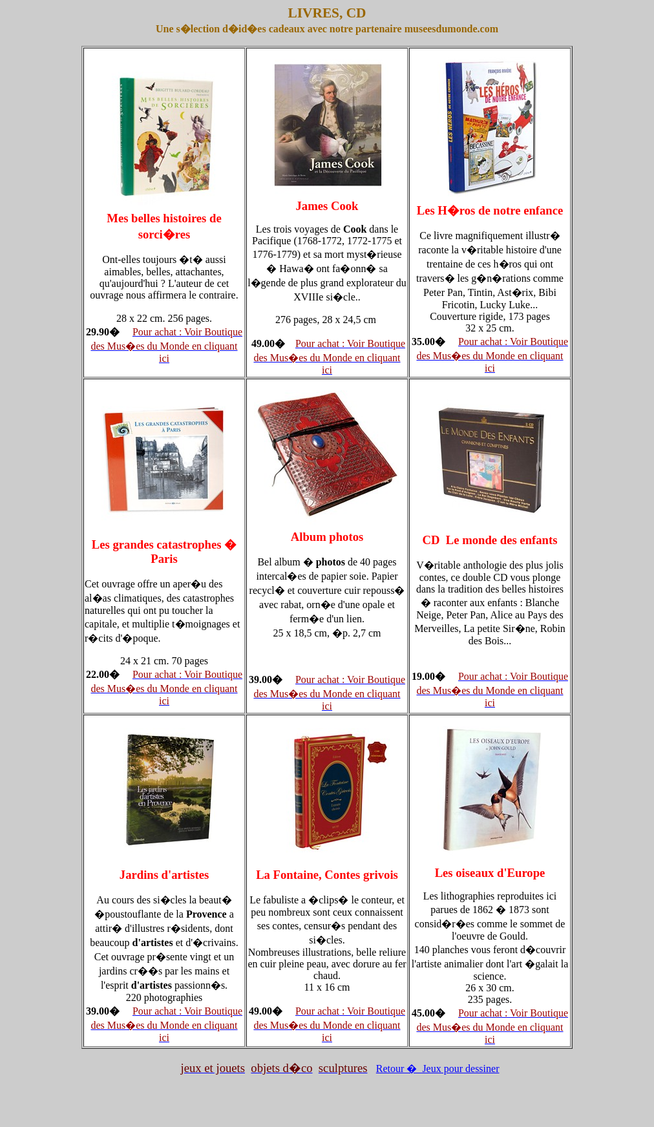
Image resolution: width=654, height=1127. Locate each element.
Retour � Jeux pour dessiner (438, 1068)
